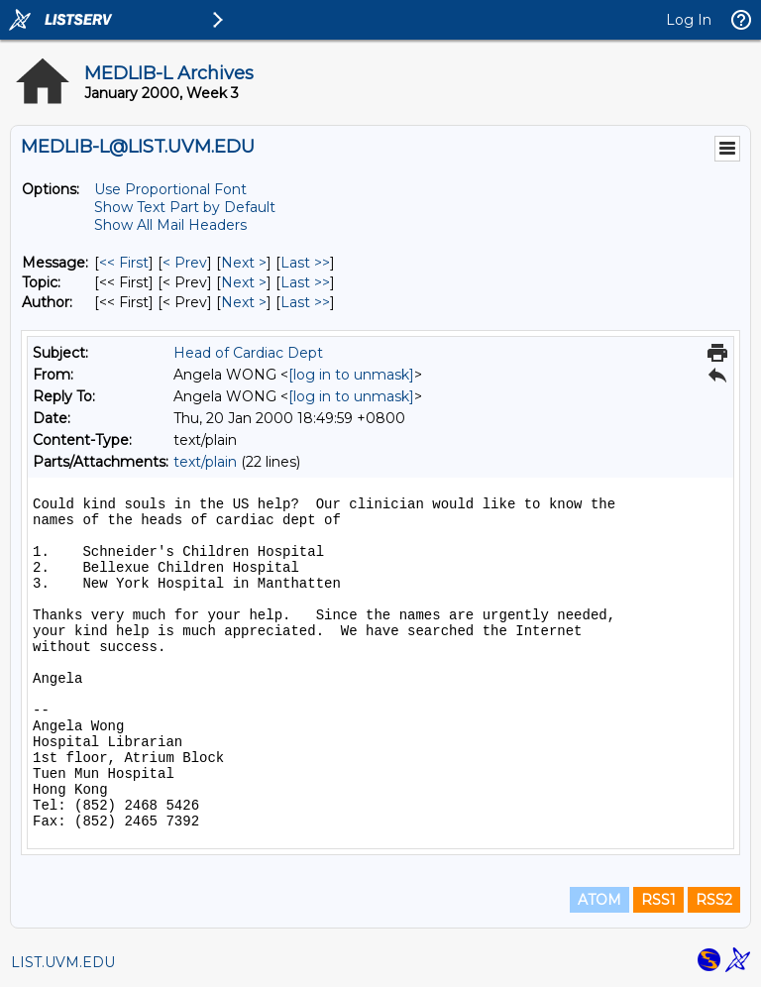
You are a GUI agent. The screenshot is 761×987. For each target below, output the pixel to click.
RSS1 (658, 900)
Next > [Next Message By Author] (244, 302)
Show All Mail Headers (170, 225)
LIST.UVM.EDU (63, 962)
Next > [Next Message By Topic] (244, 282)
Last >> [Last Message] (305, 263)
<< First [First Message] (124, 263)
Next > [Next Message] (244, 263)
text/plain (205, 462)
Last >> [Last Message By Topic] (305, 282)
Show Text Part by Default (184, 207)
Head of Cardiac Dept (248, 353)
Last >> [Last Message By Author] (305, 302)
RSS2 (714, 900)
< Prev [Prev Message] (185, 263)
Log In (688, 20)
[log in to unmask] (351, 375)
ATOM (599, 900)
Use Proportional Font (170, 189)
